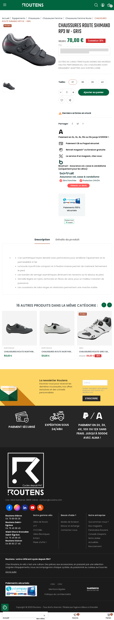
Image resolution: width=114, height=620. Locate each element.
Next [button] (109, 305)
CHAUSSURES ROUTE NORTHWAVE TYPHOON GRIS (19, 351)
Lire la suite (10, 572)
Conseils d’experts (97, 534)
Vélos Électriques (41, 534)
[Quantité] (67, 92)
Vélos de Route (40, 522)
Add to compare (70, 100)
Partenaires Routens (98, 530)
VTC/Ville (37, 530)
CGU (52, 584)
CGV (60, 584)
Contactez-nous (69, 530)
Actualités (93, 542)
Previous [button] (103, 305)
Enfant (36, 538)
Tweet (77, 124)
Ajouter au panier (94, 92)
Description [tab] (42, 239)
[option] (29, 50)
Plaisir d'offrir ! (40, 542)
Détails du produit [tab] (67, 239)
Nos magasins (95, 526)
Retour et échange (70, 526)
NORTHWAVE (9, 348)
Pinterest (83, 124)
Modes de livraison (70, 522)
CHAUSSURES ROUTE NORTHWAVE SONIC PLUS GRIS (57, 351)
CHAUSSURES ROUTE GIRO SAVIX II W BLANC (94, 351)
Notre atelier (94, 538)
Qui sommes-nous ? (98, 522)
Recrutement (95, 546)
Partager (72, 124)
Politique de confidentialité (58, 594)
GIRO (81, 348)
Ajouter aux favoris (61, 100)
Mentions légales (57, 589)
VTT (35, 526)
